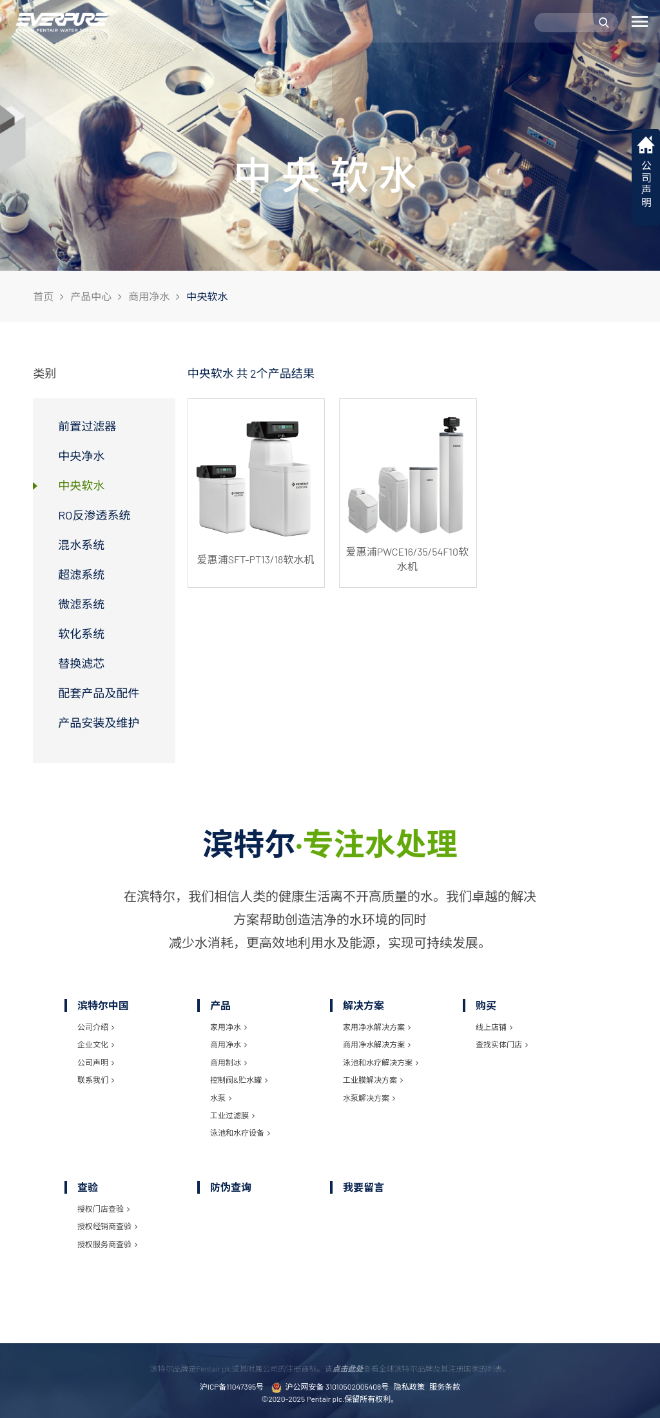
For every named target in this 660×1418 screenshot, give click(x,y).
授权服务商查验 (107, 1243)
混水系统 (81, 545)
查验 (87, 1187)
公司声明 (95, 1062)
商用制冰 (228, 1062)
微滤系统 (81, 604)
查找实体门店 (502, 1044)
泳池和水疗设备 (240, 1132)
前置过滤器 (87, 426)
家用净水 (228, 1026)
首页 (43, 296)
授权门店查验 (103, 1208)
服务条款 (444, 1386)
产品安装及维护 (98, 722)
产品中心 (91, 296)
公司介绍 (95, 1026)
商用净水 (149, 296)
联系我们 (95, 1079)
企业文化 (95, 1044)
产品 (220, 1005)
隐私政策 (409, 1386)
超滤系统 (81, 574)
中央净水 (81, 456)
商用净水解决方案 (377, 1044)
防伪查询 (230, 1187)
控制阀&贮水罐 (238, 1079)
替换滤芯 (81, 663)
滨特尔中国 (103, 1005)
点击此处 (347, 1368)
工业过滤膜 (232, 1115)
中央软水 (81, 485)
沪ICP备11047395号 (232, 1386)
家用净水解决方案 (377, 1026)
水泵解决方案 (369, 1097)
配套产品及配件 (98, 693)
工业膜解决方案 (373, 1079)
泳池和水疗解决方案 (380, 1062)
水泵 (220, 1097)
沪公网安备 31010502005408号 (330, 1387)
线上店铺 (494, 1026)
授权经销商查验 (107, 1225)
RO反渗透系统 (94, 515)
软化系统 (81, 633)
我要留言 (363, 1187)
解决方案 (363, 1005)
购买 (486, 1005)
